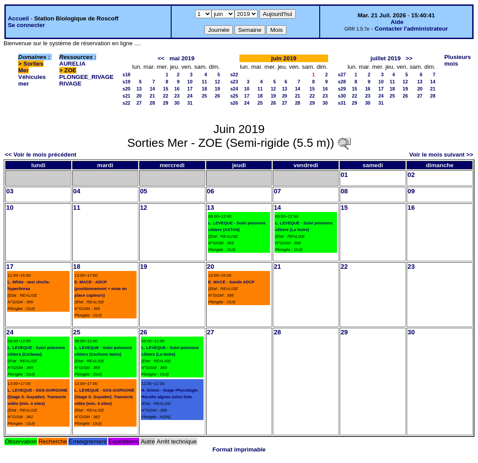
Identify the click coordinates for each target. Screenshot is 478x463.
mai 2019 (181, 58)
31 (189, 103)
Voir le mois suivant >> (441, 154)
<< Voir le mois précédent (40, 154)
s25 (234, 95)
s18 (126, 74)
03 (9, 191)
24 (189, 95)
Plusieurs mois (457, 60)
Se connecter (26, 25)
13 (139, 88)
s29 (342, 88)
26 (217, 95)
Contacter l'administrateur (411, 28)
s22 (126, 103)
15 (165, 88)
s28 (342, 81)
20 (139, 95)
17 (189, 88)
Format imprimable (239, 449)
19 (217, 88)
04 (76, 191)
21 (152, 95)
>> (409, 58)
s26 (234, 103)
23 (177, 95)
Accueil (18, 18)
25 (204, 95)
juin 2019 (283, 58)
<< (161, 58)
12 (217, 81)
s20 (126, 88)
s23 (234, 81)
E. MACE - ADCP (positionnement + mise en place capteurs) (100, 289)
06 (210, 191)
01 (344, 174)
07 (277, 191)
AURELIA (72, 63)
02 (411, 174)
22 (165, 95)
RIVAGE (70, 83)
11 (204, 81)
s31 (342, 103)
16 (177, 88)
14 (152, 88)
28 (152, 103)
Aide (397, 22)
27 (139, 103)
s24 (234, 88)
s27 (342, 74)
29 (165, 103)
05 (143, 191)
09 (411, 191)
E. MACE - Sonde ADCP (231, 282)
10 (189, 81)
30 (177, 103)
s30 (342, 95)
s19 (126, 81)
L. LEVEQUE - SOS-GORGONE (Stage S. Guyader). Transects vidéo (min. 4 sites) (37, 397)
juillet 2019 (385, 58)
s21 (126, 95)
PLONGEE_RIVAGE (86, 77)
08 (344, 191)
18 (204, 88)
